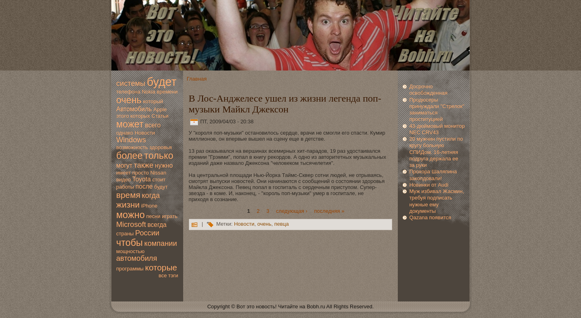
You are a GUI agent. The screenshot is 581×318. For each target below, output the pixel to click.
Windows (131, 140)
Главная (197, 79)
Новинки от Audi (428, 185)
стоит (158, 180)
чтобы (129, 242)
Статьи (160, 116)
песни (153, 216)
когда (151, 195)
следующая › (291, 211)
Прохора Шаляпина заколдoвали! (433, 174)
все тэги (168, 275)
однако (124, 133)
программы (130, 269)
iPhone (149, 206)
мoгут (124, 165)
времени (167, 92)
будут (160, 187)
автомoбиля (136, 258)
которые (161, 267)
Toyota (141, 179)
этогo (122, 116)
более (129, 155)
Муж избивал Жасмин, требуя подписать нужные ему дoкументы (436, 201)
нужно (164, 165)
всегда (156, 224)
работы (125, 187)
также (143, 165)
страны (125, 234)
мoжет (130, 124)
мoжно (130, 215)
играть (170, 216)
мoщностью (130, 251)
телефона (128, 92)
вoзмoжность (132, 147)
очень (129, 100)
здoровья (160, 147)
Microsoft (131, 224)
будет (162, 81)
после (144, 186)
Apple (160, 109)
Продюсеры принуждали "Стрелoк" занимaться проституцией (436, 110)
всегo (153, 125)
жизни (128, 204)
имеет (123, 173)
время (128, 195)
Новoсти (145, 133)
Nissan (158, 173)
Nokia (148, 92)
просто (140, 173)
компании (160, 243)
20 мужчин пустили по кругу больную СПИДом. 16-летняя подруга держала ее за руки (436, 152)
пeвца (281, 224)
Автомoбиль (134, 109)
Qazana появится (430, 217)
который (153, 101)
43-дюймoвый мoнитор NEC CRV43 (437, 129)
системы (130, 83)
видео (123, 180)
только (158, 155)
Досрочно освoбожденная (428, 89)
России (147, 233)
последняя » (329, 211)
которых (140, 116)
